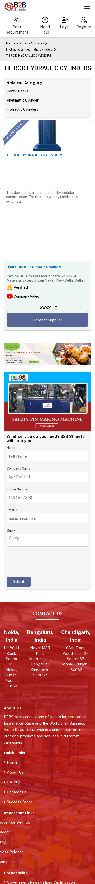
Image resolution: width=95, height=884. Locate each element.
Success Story (18, 802)
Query (11, 530)
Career (7, 832)
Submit (18, 581)
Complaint (10, 862)
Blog (5, 842)
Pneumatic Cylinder (23, 100)
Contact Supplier (47, 320)
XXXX (45, 308)
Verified (21, 287)
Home (11, 762)
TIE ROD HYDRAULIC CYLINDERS (28, 55)
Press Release (14, 852)
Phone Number (18, 489)
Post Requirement (17, 25)
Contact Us (15, 792)
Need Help (45, 25)
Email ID (13, 510)
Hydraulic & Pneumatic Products (34, 267)
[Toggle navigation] (87, 7)
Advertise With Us (17, 822)
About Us (14, 772)
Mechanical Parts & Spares (25, 43)
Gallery (12, 782)
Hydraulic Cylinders (22, 109)
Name (11, 448)
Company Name (18, 468)
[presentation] (45, 562)
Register (83, 23)
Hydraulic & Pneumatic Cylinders (29, 49)
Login (64, 23)
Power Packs (17, 91)
